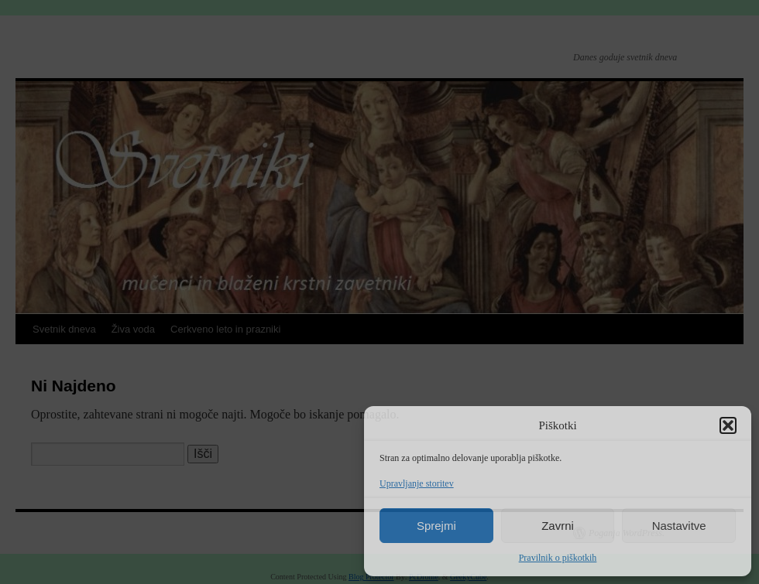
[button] (728, 425)
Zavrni (557, 525)
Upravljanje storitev (417, 483)
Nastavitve (679, 525)
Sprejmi (436, 525)
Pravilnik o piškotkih (558, 557)
